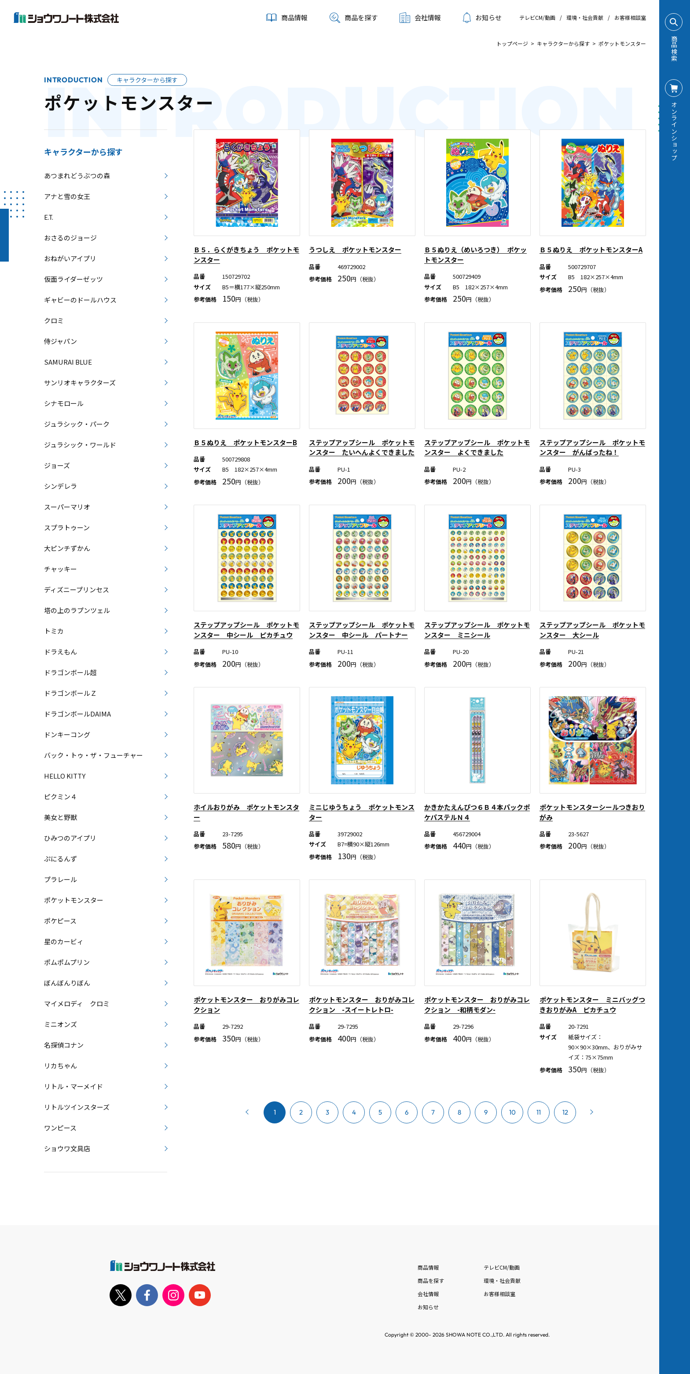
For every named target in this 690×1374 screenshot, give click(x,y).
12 (565, 1112)
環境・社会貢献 (584, 17)
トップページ (512, 43)
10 (512, 1112)
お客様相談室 (630, 17)
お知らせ (482, 17)
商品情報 (428, 1267)
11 (538, 1112)
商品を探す (354, 17)
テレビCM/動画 (537, 17)
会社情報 (428, 1293)
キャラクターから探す (563, 43)
